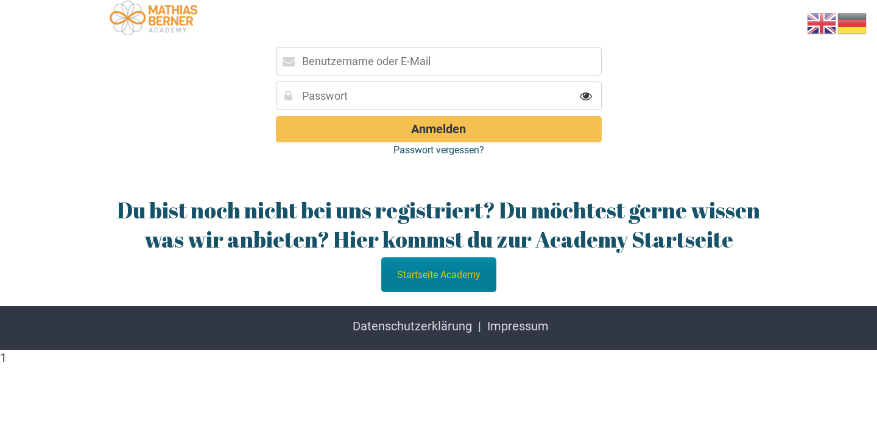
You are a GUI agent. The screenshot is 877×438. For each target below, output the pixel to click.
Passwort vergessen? (438, 150)
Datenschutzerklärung (412, 326)
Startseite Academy (439, 274)
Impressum (518, 326)
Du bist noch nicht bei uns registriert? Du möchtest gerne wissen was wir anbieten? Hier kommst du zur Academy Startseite (438, 224)
